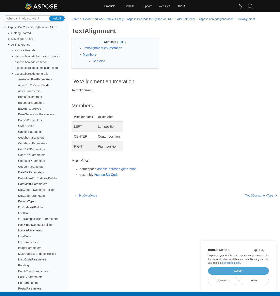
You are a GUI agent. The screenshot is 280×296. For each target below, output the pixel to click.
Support (147, 6)
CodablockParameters (32, 143)
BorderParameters (30, 120)
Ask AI (57, 18)
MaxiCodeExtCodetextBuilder (37, 253)
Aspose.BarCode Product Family (103, 19)
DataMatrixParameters (32, 184)
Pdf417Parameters (30, 277)
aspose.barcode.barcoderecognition (38, 56)
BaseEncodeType (29, 108)
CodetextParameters (31, 160)
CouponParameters (31, 166)
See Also (99, 61)
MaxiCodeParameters (32, 259)
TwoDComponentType (261, 195)
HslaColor (24, 236)
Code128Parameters (31, 149)
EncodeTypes (27, 201)
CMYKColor (26, 125)
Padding (23, 265)
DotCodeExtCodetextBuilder (36, 189)
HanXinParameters (30, 230)
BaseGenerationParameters (36, 114)
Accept (238, 271)
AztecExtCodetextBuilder (34, 85)
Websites (164, 6)
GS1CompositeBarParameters (38, 218)
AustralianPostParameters (35, 79)
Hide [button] (122, 41)
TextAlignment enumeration (102, 48)
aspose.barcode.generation (32, 73)
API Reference (20, 44)
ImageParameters (29, 248)
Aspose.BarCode (106, 174)
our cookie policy (231, 262)
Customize (223, 280)
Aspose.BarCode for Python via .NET (32, 27)
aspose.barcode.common (31, 62)
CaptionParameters (30, 131)
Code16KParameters (31, 155)
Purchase (129, 6)
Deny (254, 280)
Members (89, 54)
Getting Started (21, 33)
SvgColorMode (86, 195)
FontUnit (23, 213)
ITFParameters (28, 242)
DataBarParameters (31, 172)
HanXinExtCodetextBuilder (35, 224)
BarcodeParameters (31, 102)
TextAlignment (246, 19)
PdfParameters (28, 282)
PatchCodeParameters (33, 271)
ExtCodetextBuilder (30, 207)
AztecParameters (29, 91)
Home (75, 19)
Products (109, 6)
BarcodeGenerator (30, 96)
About (181, 6)
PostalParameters (29, 288)
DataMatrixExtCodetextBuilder (37, 178)
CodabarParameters (31, 137)
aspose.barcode (25, 50)
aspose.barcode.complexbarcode (36, 67)
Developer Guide (22, 38)
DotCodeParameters (31, 195)
